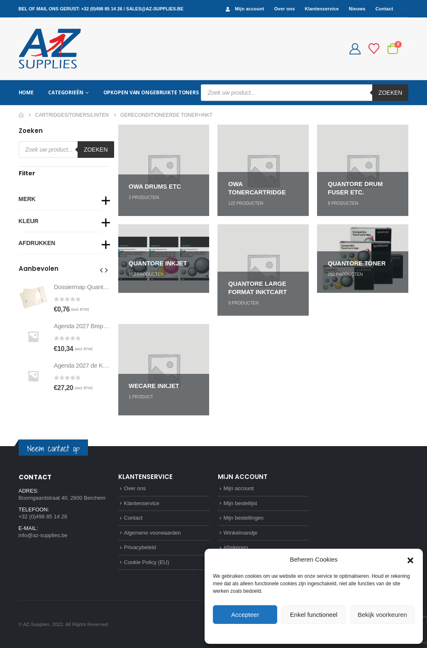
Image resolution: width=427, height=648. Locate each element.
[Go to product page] (33, 297)
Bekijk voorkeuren (382, 614)
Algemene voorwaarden (152, 533)
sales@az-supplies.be (154, 8)
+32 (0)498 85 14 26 (101, 8)
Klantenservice (322, 8)
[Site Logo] (50, 49)
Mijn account (244, 9)
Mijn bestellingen (244, 518)
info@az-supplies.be (43, 535)
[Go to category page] (164, 170)
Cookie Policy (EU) (146, 562)
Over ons (284, 8)
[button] (410, 559)
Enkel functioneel (313, 614)
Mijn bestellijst (240, 503)
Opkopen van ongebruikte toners (151, 92)
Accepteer (245, 614)
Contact (384, 8)
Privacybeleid (329, 633)
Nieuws (357, 8)
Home (26, 92)
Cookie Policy (295, 633)
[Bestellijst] (373, 48)
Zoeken (390, 92)
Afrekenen (236, 547)
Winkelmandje (241, 533)
